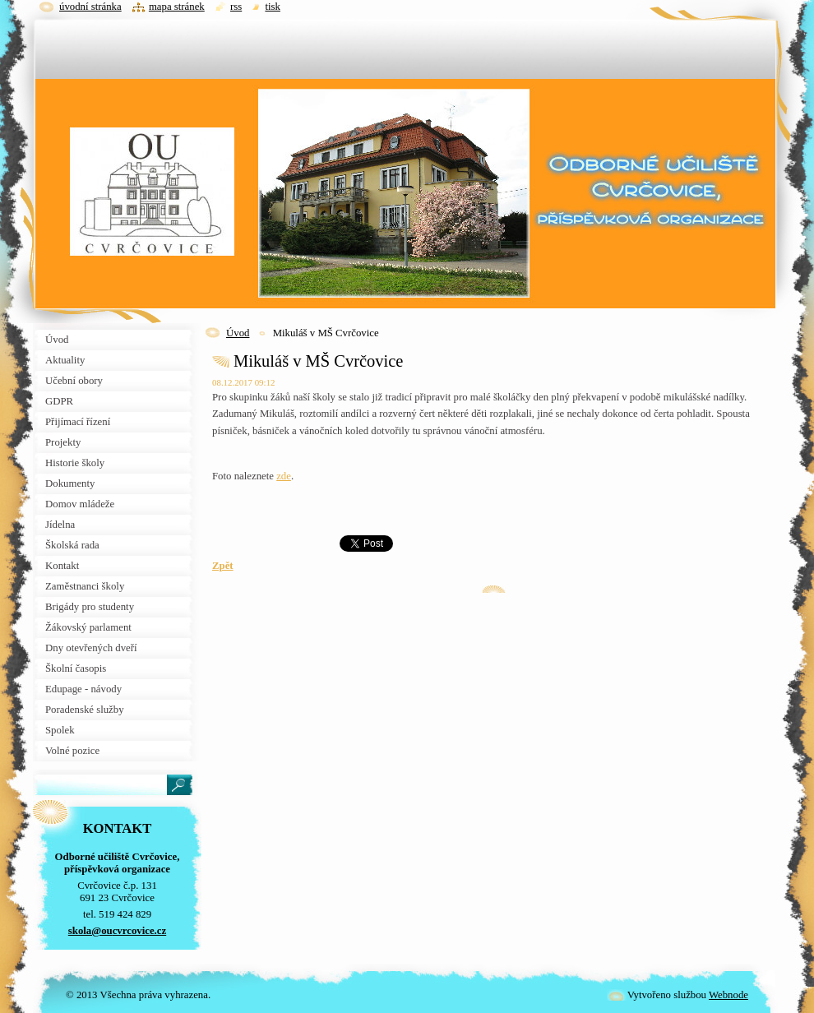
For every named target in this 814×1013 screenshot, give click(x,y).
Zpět (223, 565)
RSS (236, 6)
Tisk (272, 6)
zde (283, 476)
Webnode (728, 995)
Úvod (237, 333)
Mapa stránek (177, 6)
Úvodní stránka (90, 6)
